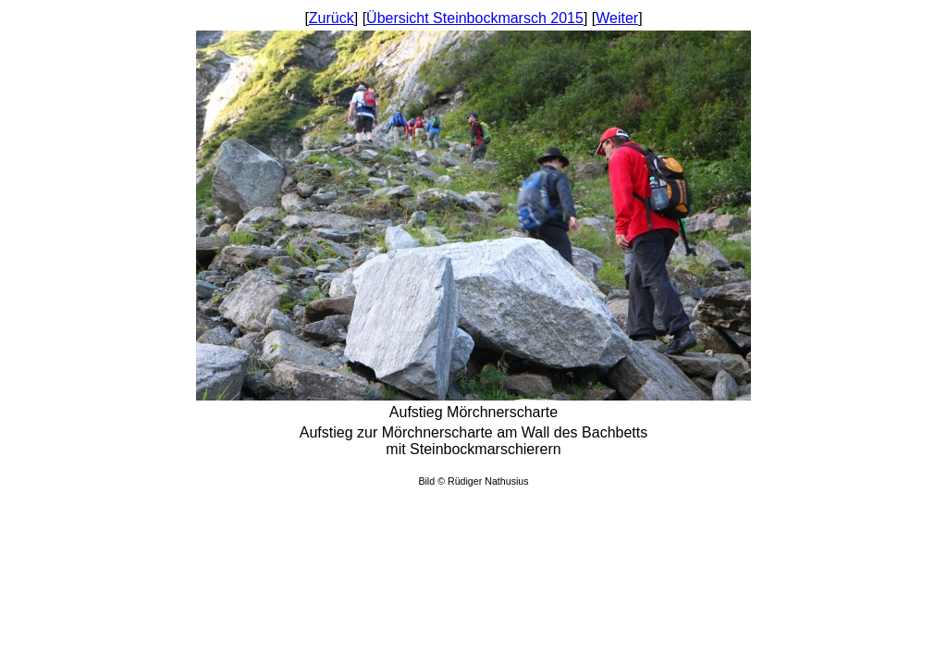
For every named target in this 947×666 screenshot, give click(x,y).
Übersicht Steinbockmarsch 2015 (475, 18)
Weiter (617, 18)
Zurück (331, 18)
